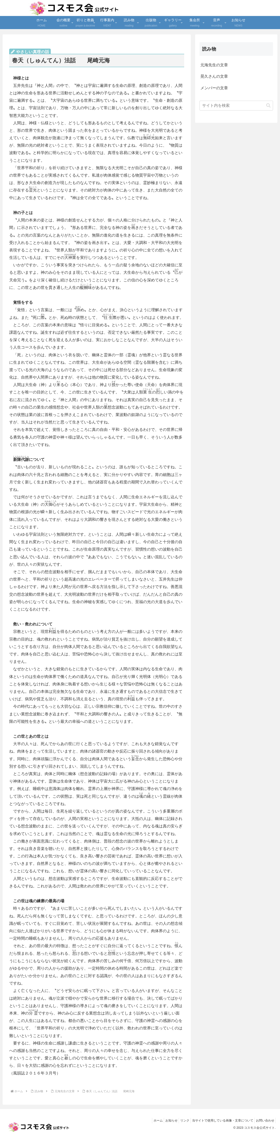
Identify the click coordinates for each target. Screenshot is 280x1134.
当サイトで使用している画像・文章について (219, 1120)
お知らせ (164, 1120)
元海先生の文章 (214, 65)
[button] (268, 105)
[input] (236, 106)
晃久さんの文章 (214, 76)
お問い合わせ (264, 1120)
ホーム (149, 1120)
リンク (179, 1120)
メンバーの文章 (214, 88)
